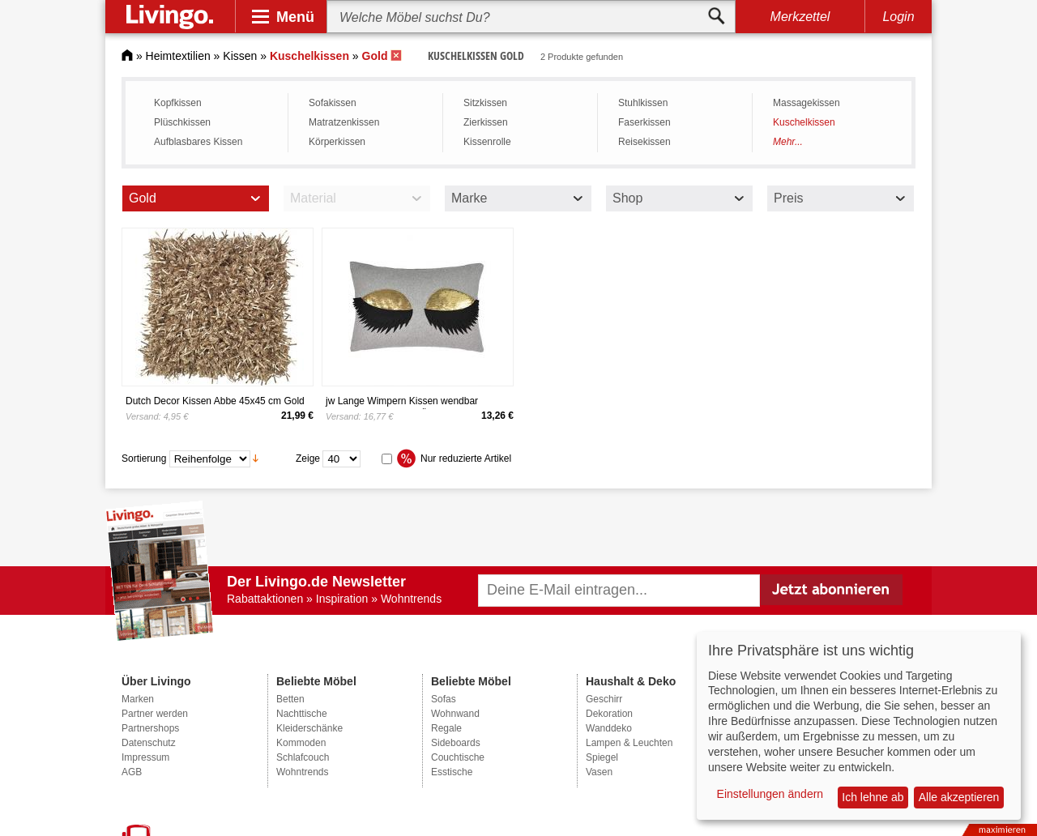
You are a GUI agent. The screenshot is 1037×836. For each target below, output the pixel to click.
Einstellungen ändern (770, 793)
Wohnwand (455, 713)
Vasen (599, 772)
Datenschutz (149, 743)
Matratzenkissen (344, 122)
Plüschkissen (182, 122)
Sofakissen (332, 103)
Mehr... (788, 141)
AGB (132, 772)
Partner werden (155, 713)
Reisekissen (644, 141)
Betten (290, 699)
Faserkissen (644, 122)
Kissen (240, 55)
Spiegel (602, 757)
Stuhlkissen (643, 103)
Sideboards (455, 743)
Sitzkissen (485, 103)
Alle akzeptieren (959, 797)
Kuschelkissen (804, 122)
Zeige (308, 457)
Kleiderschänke (309, 728)
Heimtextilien (178, 55)
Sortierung (144, 457)
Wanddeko (609, 728)
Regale (446, 728)
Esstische (451, 772)
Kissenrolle (487, 141)
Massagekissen (806, 103)
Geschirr (604, 699)
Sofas (443, 699)
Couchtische (457, 757)
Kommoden (301, 743)
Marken (138, 699)
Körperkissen (337, 141)
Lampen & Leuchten (629, 743)
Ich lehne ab (872, 797)
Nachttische (301, 713)
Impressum (145, 757)
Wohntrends (302, 772)
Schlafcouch (302, 757)
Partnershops (150, 728)
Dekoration (609, 713)
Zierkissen (485, 122)
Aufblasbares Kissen (198, 141)
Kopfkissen (178, 103)
